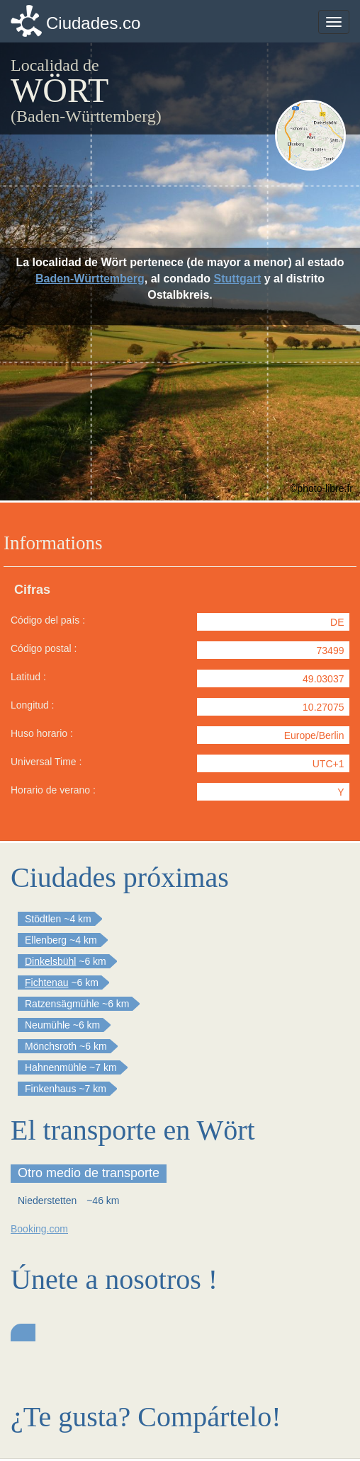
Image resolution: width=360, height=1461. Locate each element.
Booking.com (39, 1228)
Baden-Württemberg (90, 279)
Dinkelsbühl (50, 961)
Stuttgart (237, 279)
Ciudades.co (93, 23)
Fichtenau (46, 982)
